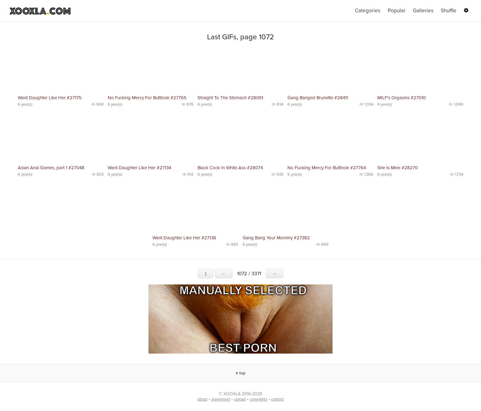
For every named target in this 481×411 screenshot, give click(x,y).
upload (240, 399)
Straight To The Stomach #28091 (230, 97)
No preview (61, 70)
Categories (367, 10)
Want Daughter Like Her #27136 (184, 238)
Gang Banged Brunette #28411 (317, 97)
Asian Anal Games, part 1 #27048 (51, 167)
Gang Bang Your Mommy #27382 (276, 238)
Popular (397, 10)
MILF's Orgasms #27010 (401, 97)
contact (277, 399)
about (202, 399)
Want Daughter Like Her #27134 (139, 167)
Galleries (423, 10)
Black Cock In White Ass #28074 (230, 167)
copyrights (258, 399)
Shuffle (448, 10)
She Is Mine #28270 (397, 167)
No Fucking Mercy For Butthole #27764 (326, 167)
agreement (220, 399)
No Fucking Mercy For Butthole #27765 (147, 97)
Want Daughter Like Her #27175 (50, 97)
